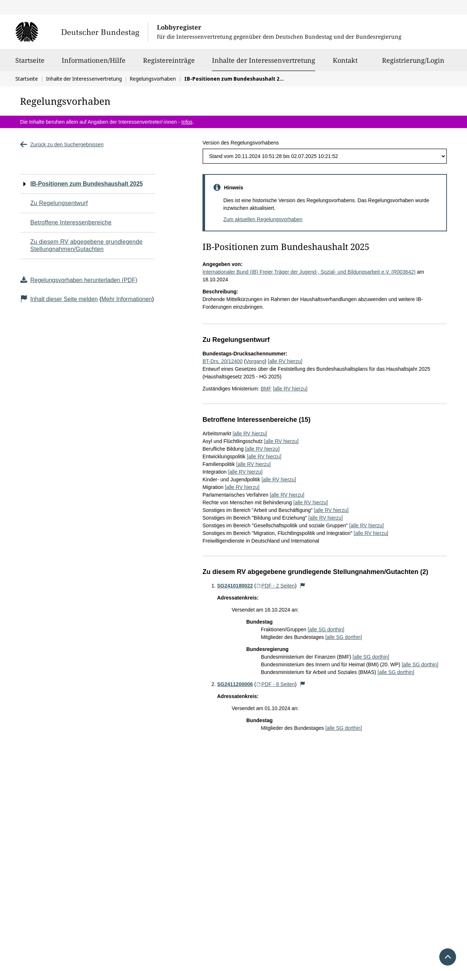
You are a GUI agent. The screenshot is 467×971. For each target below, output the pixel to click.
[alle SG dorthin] (326, 629)
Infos (186, 122)
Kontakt (345, 63)
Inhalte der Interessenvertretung (263, 60)
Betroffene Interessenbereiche (71, 222)
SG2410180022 (235, 586)
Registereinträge (169, 63)
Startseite (30, 63)
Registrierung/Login (413, 63)
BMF (265, 389)
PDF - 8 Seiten (275, 684)
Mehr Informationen (126, 299)
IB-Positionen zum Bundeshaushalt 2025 (86, 184)
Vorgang (255, 361)
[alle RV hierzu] (285, 361)
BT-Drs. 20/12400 (222, 361)
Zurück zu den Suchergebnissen (62, 144)
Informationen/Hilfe (94, 63)
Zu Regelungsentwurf (59, 203)
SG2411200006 (235, 684)
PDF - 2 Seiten (275, 586)
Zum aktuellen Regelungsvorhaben (262, 219)
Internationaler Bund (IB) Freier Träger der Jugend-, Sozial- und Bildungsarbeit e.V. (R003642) (309, 272)
